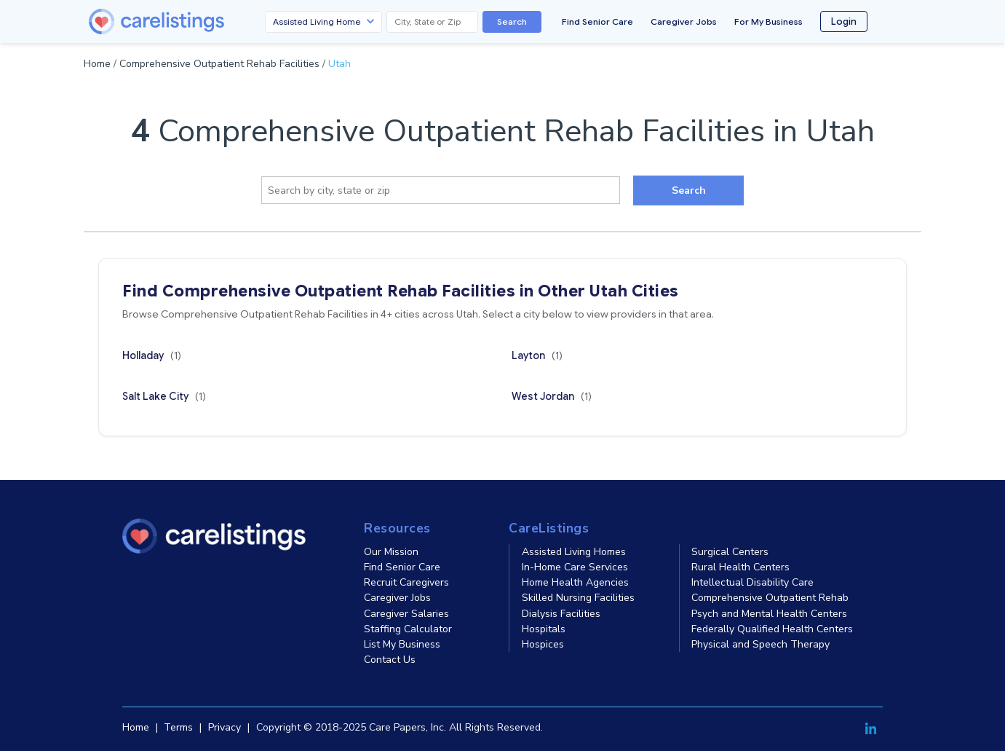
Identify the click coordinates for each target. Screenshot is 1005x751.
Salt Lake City (164, 396)
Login (844, 21)
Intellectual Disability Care (752, 582)
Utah (339, 64)
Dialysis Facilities (561, 614)
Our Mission (391, 552)
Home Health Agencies (575, 582)
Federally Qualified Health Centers (772, 629)
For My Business (768, 21)
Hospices (543, 644)
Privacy (224, 727)
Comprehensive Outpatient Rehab (770, 598)
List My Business (402, 644)
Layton (537, 355)
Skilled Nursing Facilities (578, 598)
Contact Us (390, 660)
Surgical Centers (729, 552)
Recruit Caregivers (406, 582)
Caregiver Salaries (406, 614)
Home (97, 64)
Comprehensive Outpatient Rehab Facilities (219, 64)
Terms (178, 727)
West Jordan (552, 396)
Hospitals (543, 629)
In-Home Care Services (575, 567)
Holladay (151, 355)
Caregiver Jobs (684, 21)
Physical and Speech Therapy (760, 644)
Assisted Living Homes (574, 552)
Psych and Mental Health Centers (769, 614)
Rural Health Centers (740, 567)
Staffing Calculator (408, 629)
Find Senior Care (597, 21)
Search (512, 21)
